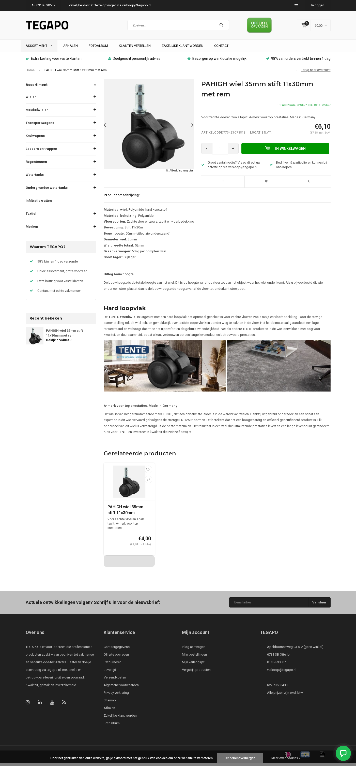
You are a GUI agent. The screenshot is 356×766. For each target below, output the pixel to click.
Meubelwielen (37, 112)
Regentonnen (36, 164)
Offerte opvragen (116, 657)
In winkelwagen (286, 151)
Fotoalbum (98, 48)
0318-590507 (43, 5)
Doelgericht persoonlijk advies (134, 61)
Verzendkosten (115, 680)
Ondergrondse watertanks (47, 190)
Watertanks (35, 177)
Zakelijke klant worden (182, 48)
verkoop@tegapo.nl (281, 672)
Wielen (31, 100)
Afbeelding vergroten (181, 173)
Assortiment (39, 48)
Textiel (31, 216)
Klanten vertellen (135, 48)
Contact (221, 48)
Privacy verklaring (116, 695)
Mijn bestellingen (194, 657)
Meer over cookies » (286, 758)
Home (30, 73)
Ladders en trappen (41, 151)
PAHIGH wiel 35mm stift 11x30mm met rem (75, 73)
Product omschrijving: (122, 197)
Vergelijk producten (196, 672)
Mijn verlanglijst (193, 665)
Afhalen (70, 48)
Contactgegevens (117, 650)
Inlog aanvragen (193, 650)
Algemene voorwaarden (121, 688)
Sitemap (110, 703)
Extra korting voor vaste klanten (54, 61)
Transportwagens (40, 125)
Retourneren (112, 665)
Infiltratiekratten (39, 203)
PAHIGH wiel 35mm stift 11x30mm (125, 512)
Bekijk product (59, 343)
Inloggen (317, 5)
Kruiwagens (35, 138)
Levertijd (110, 672)
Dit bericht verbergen (240, 758)
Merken (32, 229)
